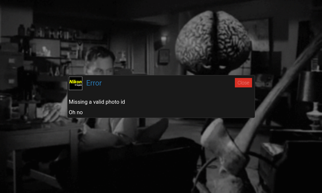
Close (243, 83)
